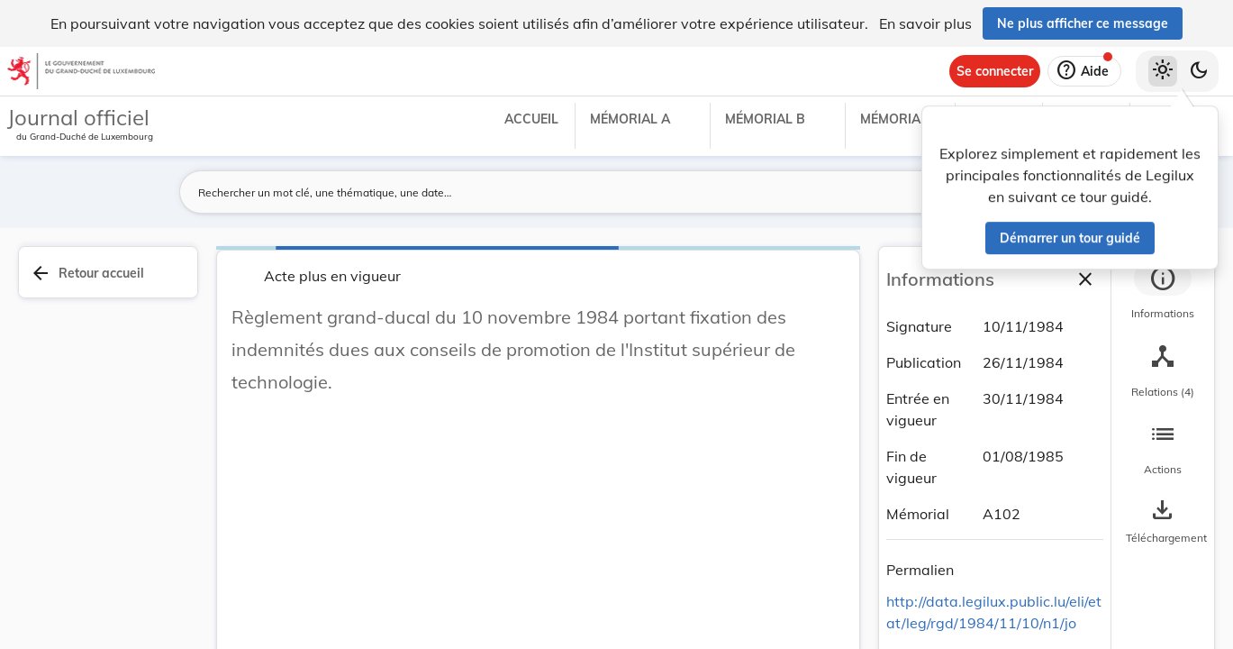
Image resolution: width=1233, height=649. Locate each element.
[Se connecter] (994, 71)
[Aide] (1084, 71)
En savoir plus (925, 23)
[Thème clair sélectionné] (1162, 71)
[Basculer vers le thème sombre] (1198, 71)
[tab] (1162, 292)
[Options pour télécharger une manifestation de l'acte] (1163, 522)
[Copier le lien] (979, 572)
